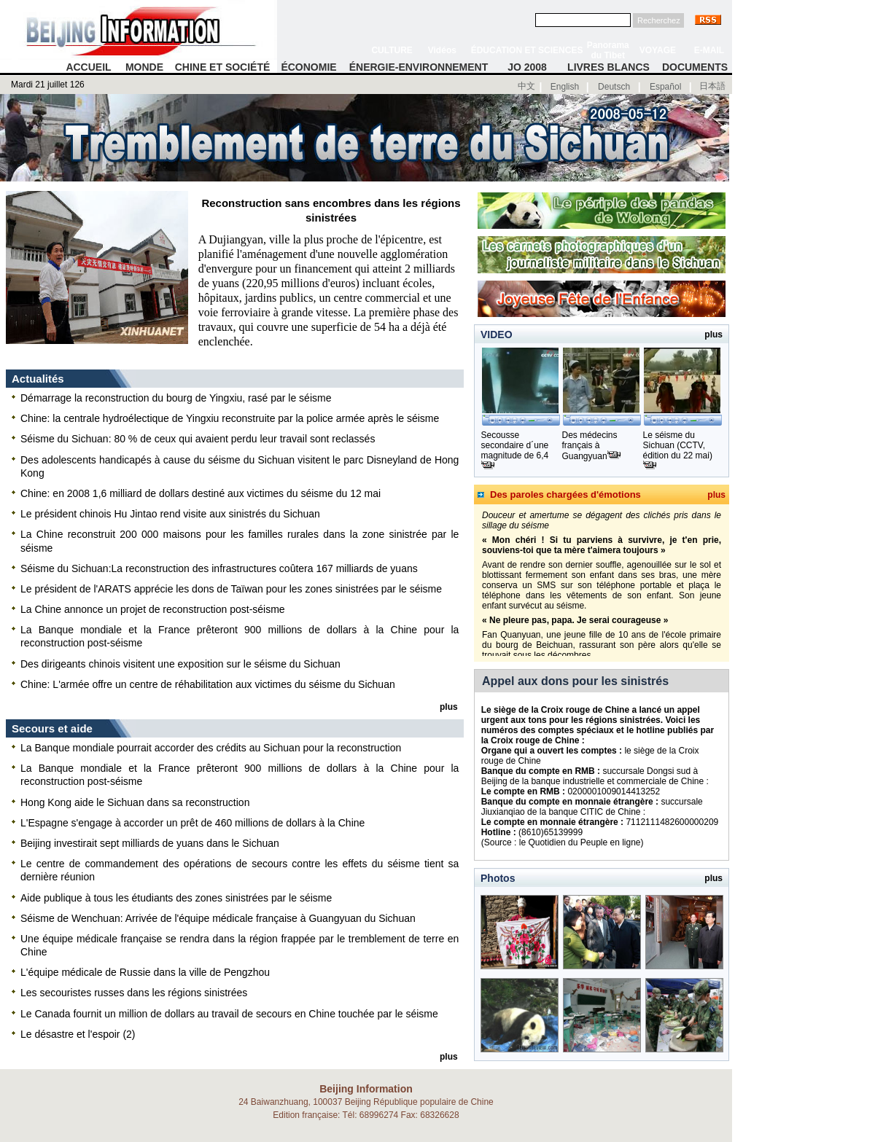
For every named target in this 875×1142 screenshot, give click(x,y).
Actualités (38, 378)
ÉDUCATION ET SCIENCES (527, 50)
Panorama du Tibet (608, 50)
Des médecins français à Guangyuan (590, 445)
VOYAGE (657, 50)
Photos (498, 878)
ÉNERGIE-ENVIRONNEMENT (419, 67)
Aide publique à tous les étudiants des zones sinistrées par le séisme (176, 898)
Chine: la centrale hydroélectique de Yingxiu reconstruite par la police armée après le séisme (229, 418)
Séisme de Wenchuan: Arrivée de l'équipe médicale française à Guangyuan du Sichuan (218, 918)
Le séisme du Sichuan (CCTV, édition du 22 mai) (677, 445)
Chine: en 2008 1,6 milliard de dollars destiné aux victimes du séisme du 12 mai (200, 493)
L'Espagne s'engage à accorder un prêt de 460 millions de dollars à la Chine (192, 823)
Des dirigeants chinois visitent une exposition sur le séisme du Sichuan (180, 664)
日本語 (712, 86)
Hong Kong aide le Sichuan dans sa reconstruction (134, 802)
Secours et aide (52, 728)
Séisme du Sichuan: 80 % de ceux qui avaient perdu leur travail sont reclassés (197, 439)
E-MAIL (709, 50)
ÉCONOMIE (308, 67)
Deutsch (614, 87)
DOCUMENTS (695, 67)
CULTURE (391, 50)
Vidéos (442, 50)
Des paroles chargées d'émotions (565, 494)
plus (716, 495)
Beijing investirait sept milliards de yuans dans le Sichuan (149, 843)
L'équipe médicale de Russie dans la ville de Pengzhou (145, 972)
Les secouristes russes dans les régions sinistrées (133, 992)
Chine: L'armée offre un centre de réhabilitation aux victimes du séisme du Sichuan (207, 684)
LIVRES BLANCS (608, 67)
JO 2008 (527, 67)
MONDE (144, 67)
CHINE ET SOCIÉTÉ (223, 67)
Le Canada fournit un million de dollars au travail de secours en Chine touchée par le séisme (229, 1014)
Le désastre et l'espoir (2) (78, 1034)
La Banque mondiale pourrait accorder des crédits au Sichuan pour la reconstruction (210, 748)
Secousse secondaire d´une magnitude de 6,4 (515, 445)
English (565, 87)
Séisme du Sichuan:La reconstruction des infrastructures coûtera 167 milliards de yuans (219, 568)
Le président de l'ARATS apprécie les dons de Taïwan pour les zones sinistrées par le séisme (231, 589)
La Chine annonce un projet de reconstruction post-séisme (152, 609)
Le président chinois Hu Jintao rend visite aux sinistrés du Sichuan (170, 514)
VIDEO (497, 334)
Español (665, 87)
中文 (526, 86)
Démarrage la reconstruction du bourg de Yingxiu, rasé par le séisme (175, 398)
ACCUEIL (88, 67)
